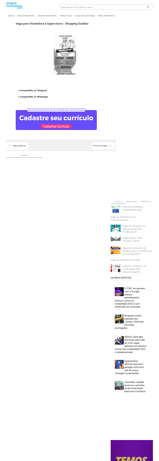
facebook (23, 157)
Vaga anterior (20, 146)
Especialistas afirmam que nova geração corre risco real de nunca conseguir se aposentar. (128, 226)
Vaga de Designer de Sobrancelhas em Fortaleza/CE (133, 87)
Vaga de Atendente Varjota (125, 118)
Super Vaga (66, 15)
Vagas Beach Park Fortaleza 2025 (131, 98)
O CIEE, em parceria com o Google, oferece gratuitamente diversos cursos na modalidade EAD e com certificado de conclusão (129, 156)
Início (11, 15)
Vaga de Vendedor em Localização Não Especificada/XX (134, 127)
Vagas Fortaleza (35, 457)
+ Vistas (117, 60)
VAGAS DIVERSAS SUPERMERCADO (132, 67)
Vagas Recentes (26, 15)
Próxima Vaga (90, 146)
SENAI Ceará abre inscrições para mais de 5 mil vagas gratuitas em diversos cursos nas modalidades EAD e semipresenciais (130, 203)
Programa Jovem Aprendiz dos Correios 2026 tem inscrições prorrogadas (128, 180)
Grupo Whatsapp (47, 15)
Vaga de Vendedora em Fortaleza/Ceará (122, 77)
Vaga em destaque (85, 15)
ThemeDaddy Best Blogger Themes (81, 457)
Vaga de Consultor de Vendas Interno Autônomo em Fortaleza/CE (136, 109)
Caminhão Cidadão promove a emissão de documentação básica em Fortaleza (134, 245)
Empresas (145, 60)
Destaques (131, 60)
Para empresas (106, 15)
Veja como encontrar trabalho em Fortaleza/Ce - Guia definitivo (129, 337)
